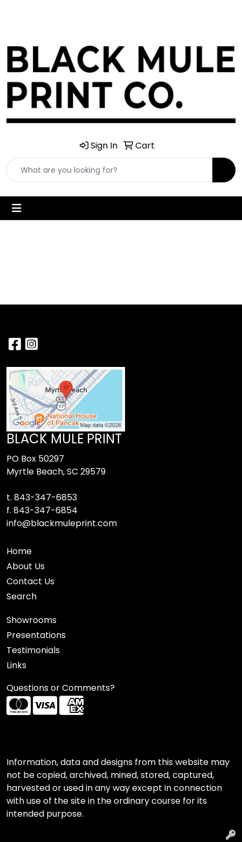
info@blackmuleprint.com (61, 523)
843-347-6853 (45, 497)
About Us (25, 566)
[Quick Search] (109, 170)
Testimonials (33, 650)
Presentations (36, 635)
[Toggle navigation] (16, 208)
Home (19, 551)
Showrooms (31, 620)
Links (16, 665)
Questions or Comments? (60, 688)
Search (21, 596)
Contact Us (30, 581)
